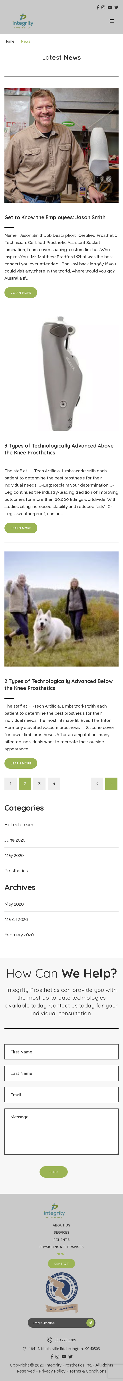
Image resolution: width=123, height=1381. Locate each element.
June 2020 (15, 840)
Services (61, 1232)
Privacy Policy (52, 1371)
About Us (61, 1225)
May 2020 (14, 855)
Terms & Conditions (87, 1371)
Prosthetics (16, 870)
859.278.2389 (61, 1340)
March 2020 (16, 919)
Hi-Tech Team (18, 824)
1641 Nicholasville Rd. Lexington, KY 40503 (61, 1348)
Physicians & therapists (62, 1247)
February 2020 (19, 934)
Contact (61, 1263)
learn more (21, 292)
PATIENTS (61, 1240)
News (62, 1254)
